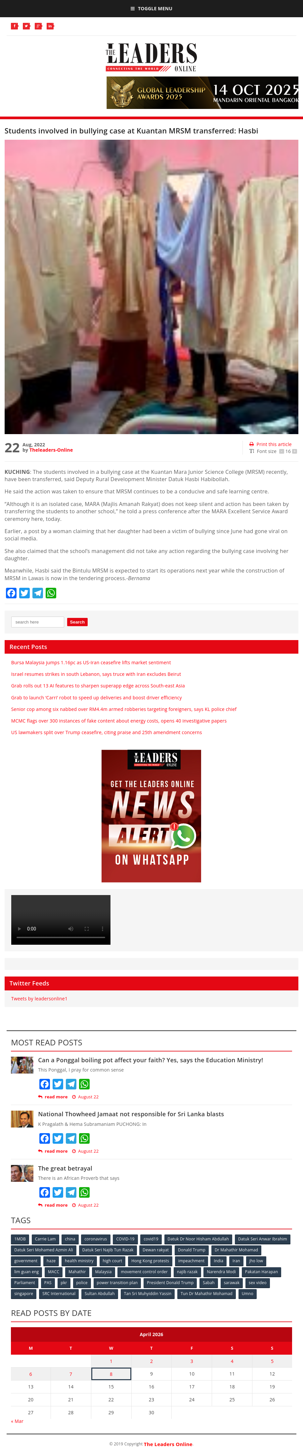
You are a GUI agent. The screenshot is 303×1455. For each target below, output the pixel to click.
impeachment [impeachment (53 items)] (191, 1261)
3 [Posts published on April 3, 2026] (192, 1361)
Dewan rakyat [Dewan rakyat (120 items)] (156, 1250)
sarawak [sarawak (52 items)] (232, 1282)
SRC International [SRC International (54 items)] (58, 1293)
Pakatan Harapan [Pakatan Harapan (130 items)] (261, 1272)
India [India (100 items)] (218, 1261)
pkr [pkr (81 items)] (64, 1282)
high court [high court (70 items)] (112, 1261)
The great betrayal (65, 1168)
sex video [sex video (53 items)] (258, 1282)
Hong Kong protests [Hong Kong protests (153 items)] (150, 1261)
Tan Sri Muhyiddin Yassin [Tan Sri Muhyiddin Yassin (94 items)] (148, 1293)
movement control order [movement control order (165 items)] (144, 1272)
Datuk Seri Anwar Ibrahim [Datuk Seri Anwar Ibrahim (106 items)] (262, 1239)
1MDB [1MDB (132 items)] (20, 1239)
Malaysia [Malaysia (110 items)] (103, 1272)
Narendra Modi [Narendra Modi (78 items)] (221, 1272)
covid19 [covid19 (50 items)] (151, 1239)
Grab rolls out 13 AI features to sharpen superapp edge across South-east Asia (98, 685)
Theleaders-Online (51, 450)
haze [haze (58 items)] (51, 1261)
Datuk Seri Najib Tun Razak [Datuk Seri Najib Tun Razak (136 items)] (108, 1250)
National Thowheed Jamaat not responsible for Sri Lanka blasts (131, 1114)
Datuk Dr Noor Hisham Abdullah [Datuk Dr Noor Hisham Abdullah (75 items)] (198, 1239)
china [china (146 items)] (70, 1239)
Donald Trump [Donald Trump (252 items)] (191, 1250)
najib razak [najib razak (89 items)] (187, 1272)
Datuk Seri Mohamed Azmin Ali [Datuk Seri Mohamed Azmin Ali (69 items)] (43, 1250)
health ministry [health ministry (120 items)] (79, 1261)
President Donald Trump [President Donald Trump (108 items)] (170, 1282)
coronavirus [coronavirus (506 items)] (95, 1239)
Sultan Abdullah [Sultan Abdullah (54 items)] (100, 1293)
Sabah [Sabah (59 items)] (209, 1282)
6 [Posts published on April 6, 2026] (30, 1374)
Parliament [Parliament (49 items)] (24, 1282)
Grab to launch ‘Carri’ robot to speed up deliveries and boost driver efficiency (96, 697)
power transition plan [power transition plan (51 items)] (117, 1282)
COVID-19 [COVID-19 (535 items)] (125, 1239)
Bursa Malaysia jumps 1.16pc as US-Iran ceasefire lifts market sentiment (91, 662)
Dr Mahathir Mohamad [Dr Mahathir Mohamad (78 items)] (236, 1250)
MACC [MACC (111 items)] (53, 1272)
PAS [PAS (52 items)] (48, 1282)
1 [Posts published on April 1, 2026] (111, 1361)
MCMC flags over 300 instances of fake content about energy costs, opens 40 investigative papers (119, 721)
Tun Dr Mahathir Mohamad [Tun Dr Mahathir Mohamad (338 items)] (207, 1293)
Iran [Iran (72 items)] (236, 1261)
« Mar (17, 1421)
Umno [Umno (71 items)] (247, 1293)
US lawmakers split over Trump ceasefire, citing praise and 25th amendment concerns (106, 732)
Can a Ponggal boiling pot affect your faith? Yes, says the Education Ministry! (150, 1060)
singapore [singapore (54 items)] (23, 1293)
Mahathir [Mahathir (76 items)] (77, 1272)
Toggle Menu (151, 8)
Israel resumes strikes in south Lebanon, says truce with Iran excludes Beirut (96, 674)
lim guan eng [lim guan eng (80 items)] (26, 1272)
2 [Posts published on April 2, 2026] (151, 1361)
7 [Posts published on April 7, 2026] (70, 1374)
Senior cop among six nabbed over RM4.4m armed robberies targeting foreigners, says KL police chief (124, 709)
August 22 (85, 1097)
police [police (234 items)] (82, 1282)
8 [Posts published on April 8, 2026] (111, 1374)
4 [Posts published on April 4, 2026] (232, 1361)
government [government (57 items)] (25, 1261)
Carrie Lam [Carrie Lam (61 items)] (45, 1239)
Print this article (270, 444)
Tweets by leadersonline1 (39, 998)
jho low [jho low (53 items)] (256, 1261)
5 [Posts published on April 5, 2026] (272, 1361)
